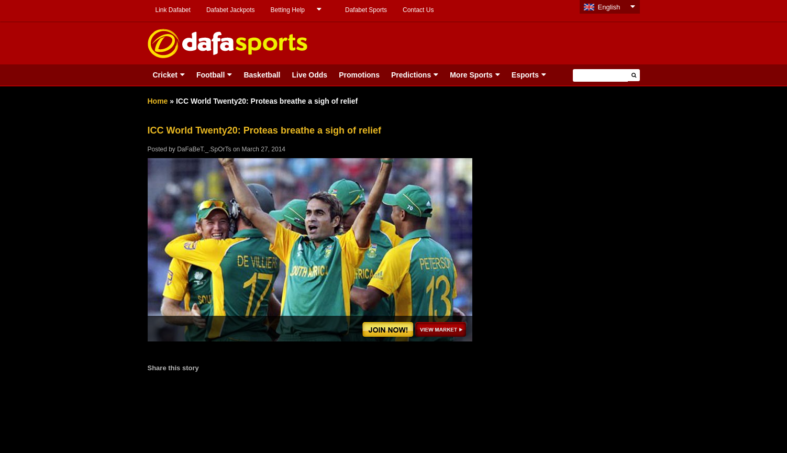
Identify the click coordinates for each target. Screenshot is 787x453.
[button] (634, 75)
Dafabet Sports (366, 10)
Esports (525, 75)
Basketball (261, 75)
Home (158, 101)
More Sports (471, 75)
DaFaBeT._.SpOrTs (204, 149)
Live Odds (309, 75)
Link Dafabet (173, 10)
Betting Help (288, 10)
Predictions (411, 75)
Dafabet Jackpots (230, 10)
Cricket (165, 75)
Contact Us (418, 10)
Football (210, 75)
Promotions (359, 75)
